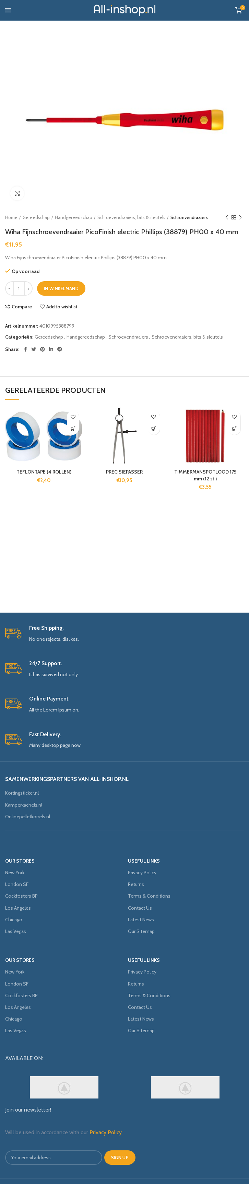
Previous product (227, 217)
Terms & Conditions (149, 896)
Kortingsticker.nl (22, 793)
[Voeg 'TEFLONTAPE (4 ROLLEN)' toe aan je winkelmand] (73, 429)
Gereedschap (36, 217)
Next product (240, 217)
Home (11, 217)
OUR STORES (20, 861)
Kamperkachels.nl (23, 805)
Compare (22, 306)
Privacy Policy (142, 872)
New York (14, 872)
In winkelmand (61, 288)
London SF (16, 884)
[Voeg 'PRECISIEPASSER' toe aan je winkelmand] (154, 429)
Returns (136, 884)
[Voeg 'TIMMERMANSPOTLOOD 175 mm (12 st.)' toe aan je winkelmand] (234, 429)
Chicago (13, 920)
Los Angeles (18, 908)
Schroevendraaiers (189, 217)
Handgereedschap (73, 217)
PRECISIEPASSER (124, 472)
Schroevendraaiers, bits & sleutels (131, 217)
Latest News (141, 920)
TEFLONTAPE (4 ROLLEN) (43, 472)
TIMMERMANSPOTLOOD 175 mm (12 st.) (205, 475)
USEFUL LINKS (144, 861)
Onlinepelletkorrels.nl (27, 816)
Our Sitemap (141, 931)
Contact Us (140, 908)
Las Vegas (15, 931)
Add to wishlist (62, 306)
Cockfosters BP (21, 896)
